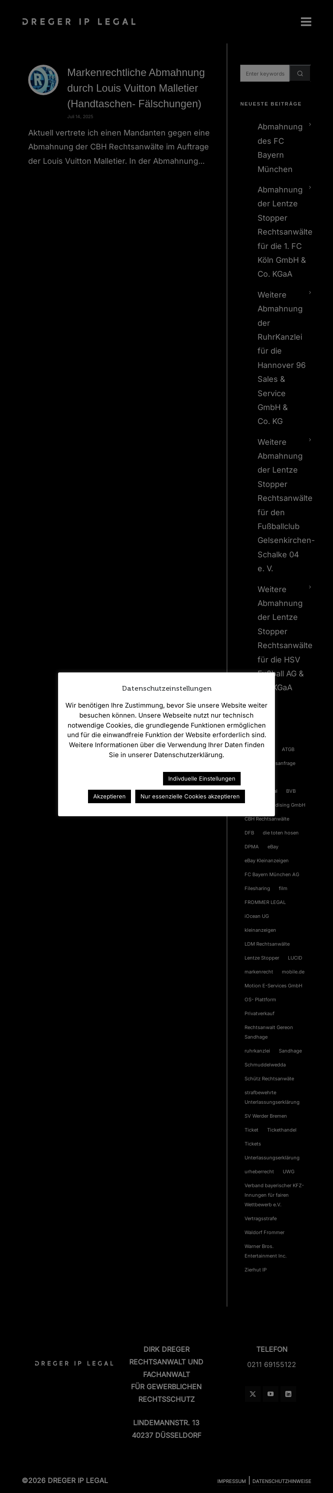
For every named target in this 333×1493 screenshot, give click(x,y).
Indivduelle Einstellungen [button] (201, 778)
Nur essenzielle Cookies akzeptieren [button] (190, 796)
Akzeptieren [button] (109, 796)
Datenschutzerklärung (118, 778)
